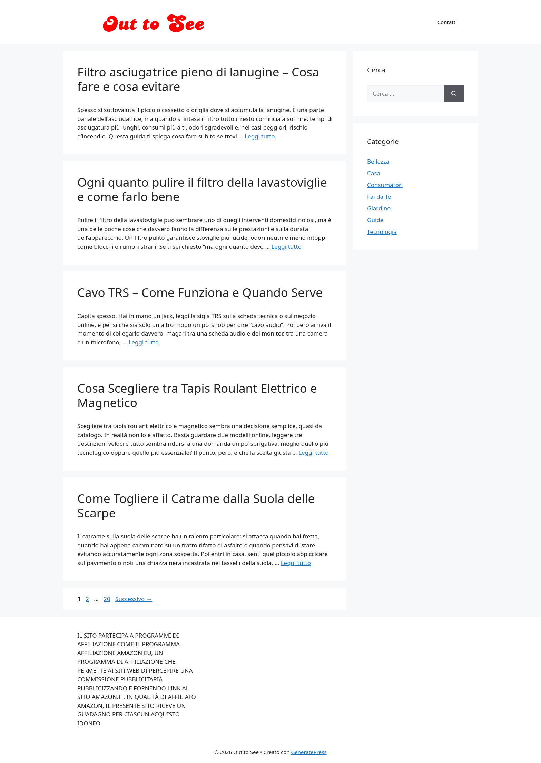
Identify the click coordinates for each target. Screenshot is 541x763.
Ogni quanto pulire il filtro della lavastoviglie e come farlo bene (202, 189)
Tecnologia (382, 232)
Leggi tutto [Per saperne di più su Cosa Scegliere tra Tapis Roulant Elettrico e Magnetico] (313, 452)
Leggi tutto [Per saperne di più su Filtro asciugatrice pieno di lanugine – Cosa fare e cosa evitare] (260, 136)
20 (107, 599)
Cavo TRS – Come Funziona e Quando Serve (200, 292)
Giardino (379, 208)
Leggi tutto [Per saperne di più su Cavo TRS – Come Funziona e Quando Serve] (144, 342)
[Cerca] (454, 93)
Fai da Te (379, 196)
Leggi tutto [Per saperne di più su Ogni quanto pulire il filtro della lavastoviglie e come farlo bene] (286, 246)
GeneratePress (308, 752)
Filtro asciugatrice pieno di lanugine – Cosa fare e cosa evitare (198, 79)
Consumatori (385, 185)
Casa (373, 173)
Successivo (133, 599)
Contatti (447, 22)
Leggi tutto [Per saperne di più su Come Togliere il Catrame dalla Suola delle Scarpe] (296, 563)
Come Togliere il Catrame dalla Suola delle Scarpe (196, 505)
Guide (375, 220)
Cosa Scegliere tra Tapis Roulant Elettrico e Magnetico (197, 395)
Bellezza (378, 161)
